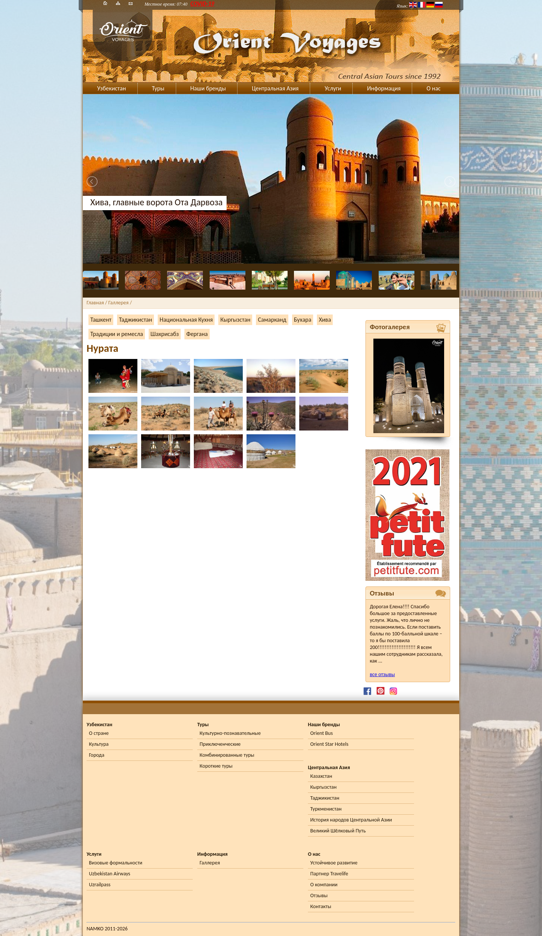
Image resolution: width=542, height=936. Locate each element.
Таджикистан (135, 319)
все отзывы (382, 674)
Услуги (332, 88)
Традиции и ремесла (116, 333)
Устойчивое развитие (333, 863)
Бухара (302, 319)
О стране (98, 733)
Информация (383, 88)
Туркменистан (325, 809)
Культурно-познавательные (229, 733)
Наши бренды (208, 88)
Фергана (197, 333)
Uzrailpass (99, 884)
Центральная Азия (275, 88)
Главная (95, 302)
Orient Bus (321, 733)
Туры (158, 88)
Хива (325, 319)
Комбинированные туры (226, 755)
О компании (323, 884)
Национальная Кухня (186, 319)
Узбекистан (111, 88)
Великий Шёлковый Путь (337, 831)
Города (96, 755)
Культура (98, 744)
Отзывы (318, 895)
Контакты (320, 906)
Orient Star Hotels (329, 744)
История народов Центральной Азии (351, 820)
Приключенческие (220, 744)
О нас (433, 88)
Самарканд (272, 319)
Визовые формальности (115, 863)
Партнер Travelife (329, 873)
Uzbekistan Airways (109, 873)
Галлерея (209, 863)
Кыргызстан (235, 319)
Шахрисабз (165, 333)
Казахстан (321, 776)
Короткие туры (215, 766)
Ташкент (100, 319)
